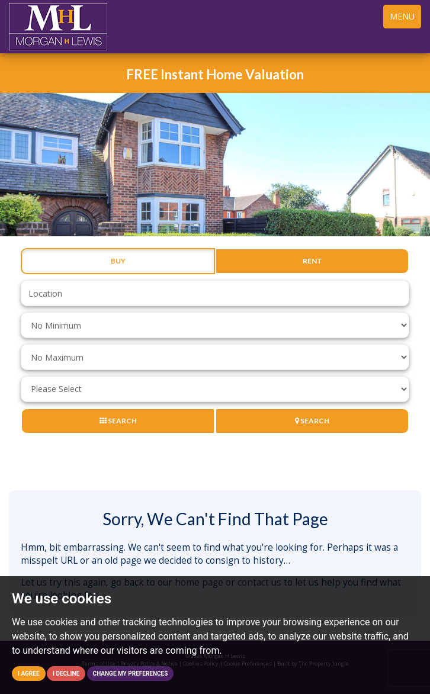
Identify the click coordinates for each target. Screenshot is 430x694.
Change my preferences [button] (130, 673)
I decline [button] (66, 673)
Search (118, 420)
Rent (312, 261)
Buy (118, 261)
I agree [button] (29, 673)
